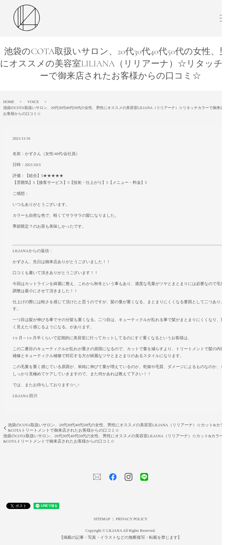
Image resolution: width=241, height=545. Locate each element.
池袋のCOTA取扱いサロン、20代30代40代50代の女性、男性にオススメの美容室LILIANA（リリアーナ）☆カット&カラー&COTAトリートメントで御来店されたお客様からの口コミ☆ (118, 428)
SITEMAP (102, 519)
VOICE (33, 102)
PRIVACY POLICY (131, 519)
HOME (8, 102)
